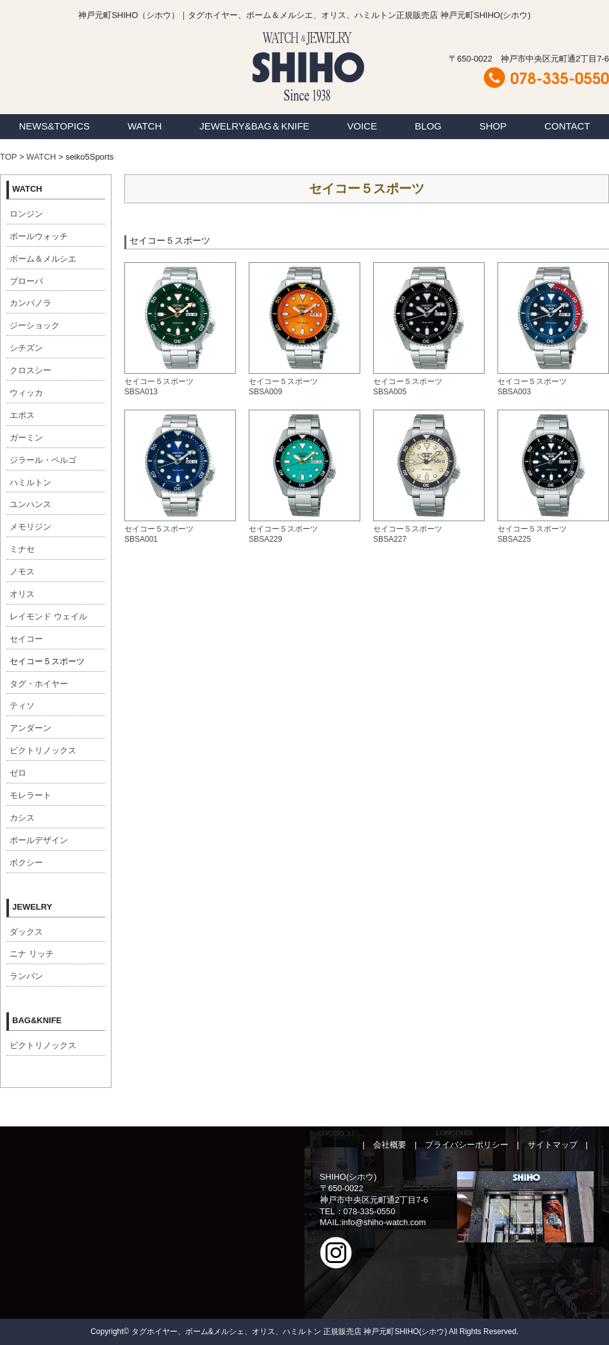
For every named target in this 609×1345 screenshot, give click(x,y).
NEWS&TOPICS (54, 126)
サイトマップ (553, 1144)
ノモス (22, 571)
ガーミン (26, 437)
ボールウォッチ (39, 236)
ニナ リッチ (32, 953)
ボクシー (26, 862)
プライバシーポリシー (466, 1144)
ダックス (26, 932)
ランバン (26, 976)
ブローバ (26, 281)
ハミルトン (30, 482)
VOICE (362, 126)
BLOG (428, 126)
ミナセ (22, 549)
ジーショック (35, 325)
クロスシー (30, 370)
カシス (22, 818)
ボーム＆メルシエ (43, 258)
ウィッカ (26, 392)
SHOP (493, 126)
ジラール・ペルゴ (43, 460)
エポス (22, 415)
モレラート (30, 795)
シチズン (26, 348)
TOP (8, 157)
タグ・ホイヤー (39, 684)
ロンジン (26, 214)
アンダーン (30, 728)
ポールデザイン (39, 840)
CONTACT (567, 126)
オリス (22, 594)
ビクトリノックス (43, 750)
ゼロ (18, 773)
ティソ (22, 705)
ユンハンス (30, 504)
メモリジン (30, 526)
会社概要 (389, 1144)
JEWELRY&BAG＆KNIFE (254, 126)
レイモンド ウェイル (48, 616)
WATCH (145, 126)
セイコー (26, 639)
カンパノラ (30, 303)
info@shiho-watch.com (384, 1222)
